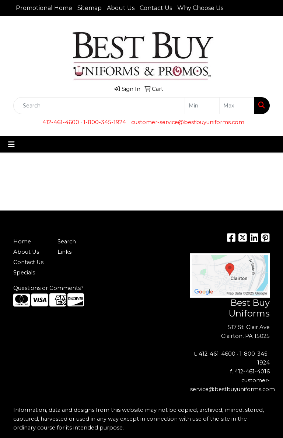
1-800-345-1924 (104, 122)
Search (66, 241)
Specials (24, 272)
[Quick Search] (99, 105)
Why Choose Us (200, 7)
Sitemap (89, 7)
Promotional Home (44, 7)
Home (22, 241)
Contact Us (156, 7)
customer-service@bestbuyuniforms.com (187, 122)
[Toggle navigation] (11, 144)
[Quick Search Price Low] (202, 105)
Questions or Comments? (48, 288)
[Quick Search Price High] (236, 105)
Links (64, 252)
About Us (120, 7)
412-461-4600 (60, 122)
